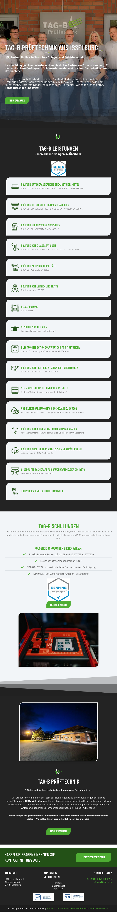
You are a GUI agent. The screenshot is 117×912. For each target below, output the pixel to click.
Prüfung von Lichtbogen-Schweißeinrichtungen (49, 368)
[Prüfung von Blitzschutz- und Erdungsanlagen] (15, 430)
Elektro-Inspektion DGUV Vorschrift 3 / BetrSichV (50, 347)
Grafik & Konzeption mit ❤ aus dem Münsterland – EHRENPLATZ (78, 908)
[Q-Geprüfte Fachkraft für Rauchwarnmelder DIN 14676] (15, 471)
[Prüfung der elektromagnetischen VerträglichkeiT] (15, 451)
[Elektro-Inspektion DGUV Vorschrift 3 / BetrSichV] (15, 349)
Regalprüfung (29, 306)
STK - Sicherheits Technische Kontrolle (44, 388)
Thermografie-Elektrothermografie (42, 491)
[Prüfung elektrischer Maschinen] (15, 227)
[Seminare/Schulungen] (15, 328)
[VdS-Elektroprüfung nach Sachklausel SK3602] (15, 410)
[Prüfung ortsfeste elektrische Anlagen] (15, 206)
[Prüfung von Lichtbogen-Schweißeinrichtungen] (15, 369)
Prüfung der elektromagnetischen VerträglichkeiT (51, 449)
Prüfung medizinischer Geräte (38, 266)
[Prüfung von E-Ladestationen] (15, 247)
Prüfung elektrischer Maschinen (40, 225)
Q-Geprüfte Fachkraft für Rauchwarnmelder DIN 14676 (53, 469)
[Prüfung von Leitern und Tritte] (15, 288)
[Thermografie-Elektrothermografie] (15, 491)
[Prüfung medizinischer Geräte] (15, 267)
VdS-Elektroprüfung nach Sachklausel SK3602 (49, 408)
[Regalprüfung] (15, 308)
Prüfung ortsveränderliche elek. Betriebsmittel (50, 184)
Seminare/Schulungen (34, 327)
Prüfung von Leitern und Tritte (39, 286)
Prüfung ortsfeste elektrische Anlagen (45, 205)
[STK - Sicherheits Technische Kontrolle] (15, 390)
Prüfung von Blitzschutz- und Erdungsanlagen (49, 429)
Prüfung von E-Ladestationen (38, 245)
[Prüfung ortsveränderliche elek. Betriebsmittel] (15, 186)
